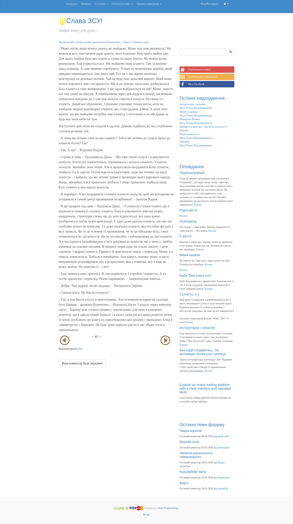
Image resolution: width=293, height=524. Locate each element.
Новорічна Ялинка (190, 119)
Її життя (185, 236)
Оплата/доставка (122, 3)
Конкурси (71, 3)
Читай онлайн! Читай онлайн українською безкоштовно (90, 42)
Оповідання (192, 166)
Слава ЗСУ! (81, 21)
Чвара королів (191, 431)
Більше (198, 204)
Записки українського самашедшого (196, 455)
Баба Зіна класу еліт (195, 275)
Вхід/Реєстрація (209, 3)
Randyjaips (223, 477)
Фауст (184, 483)
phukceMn (223, 436)
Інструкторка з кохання (192, 104)
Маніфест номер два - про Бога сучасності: (203, 126)
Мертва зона (189, 442)
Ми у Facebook (192, 84)
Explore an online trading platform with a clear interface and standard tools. (205, 388)
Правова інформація (149, 3)
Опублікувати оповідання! (198, 77)
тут (80, 349)
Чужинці (184, 141)
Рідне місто (188, 210)
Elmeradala (224, 447)
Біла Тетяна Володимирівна (195, 108)
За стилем (101, 3)
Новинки (86, 3)
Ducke (183, 130)
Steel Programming (168, 508)
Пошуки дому (141, 42)
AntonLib (223, 488)
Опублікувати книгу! (195, 70)
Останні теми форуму (202, 424)
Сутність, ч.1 (189, 294)
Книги (127, 42)
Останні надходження (202, 98)
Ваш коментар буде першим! (82, 363)
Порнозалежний (192, 173)
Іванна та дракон (189, 111)
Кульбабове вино (193, 472)
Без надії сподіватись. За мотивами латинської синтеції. (203, 352)
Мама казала (190, 255)
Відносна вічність (189, 134)
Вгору (146, 514)
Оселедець (188, 221)
